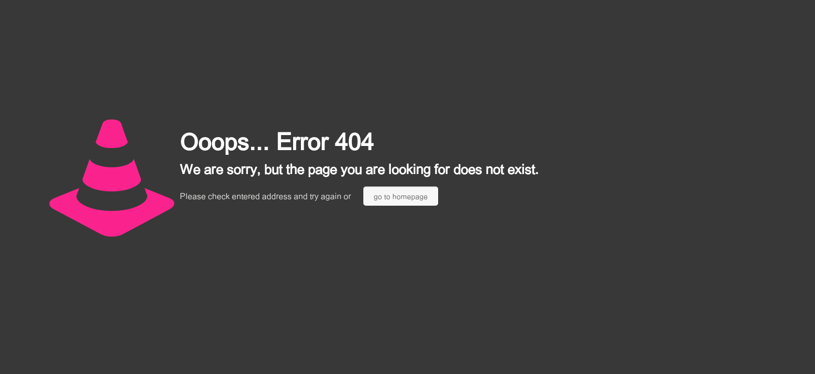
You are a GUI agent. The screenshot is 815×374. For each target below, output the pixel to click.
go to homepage (401, 196)
